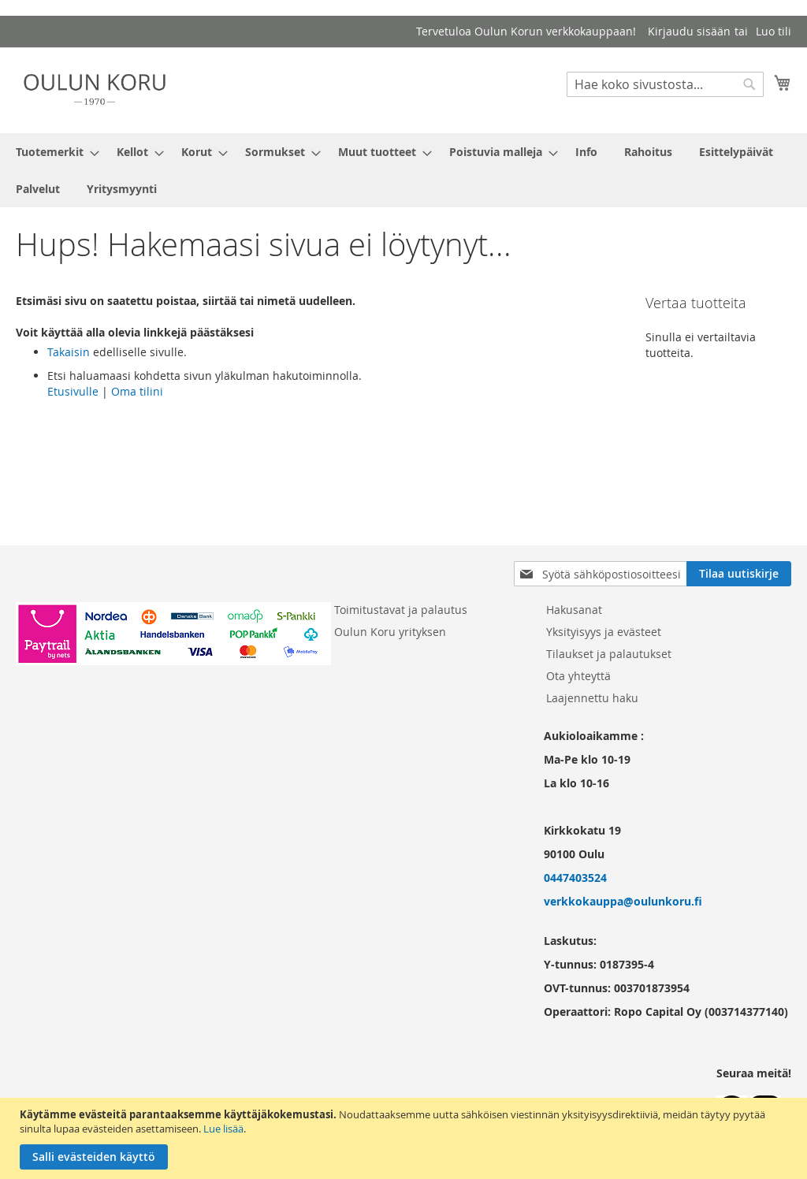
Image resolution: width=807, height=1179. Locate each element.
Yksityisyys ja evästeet (603, 631)
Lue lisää (223, 1128)
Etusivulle (73, 391)
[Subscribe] (738, 573)
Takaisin (68, 351)
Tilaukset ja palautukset (608, 653)
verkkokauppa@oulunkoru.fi (623, 901)
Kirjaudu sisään (689, 31)
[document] (405, 1138)
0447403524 (575, 877)
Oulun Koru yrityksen (390, 631)
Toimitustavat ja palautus (400, 609)
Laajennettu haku (592, 697)
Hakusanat (574, 609)
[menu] (403, 170)
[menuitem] (52, 151)
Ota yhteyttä (578, 675)
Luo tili (773, 31)
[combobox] (665, 84)
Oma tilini (137, 391)
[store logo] (94, 89)
